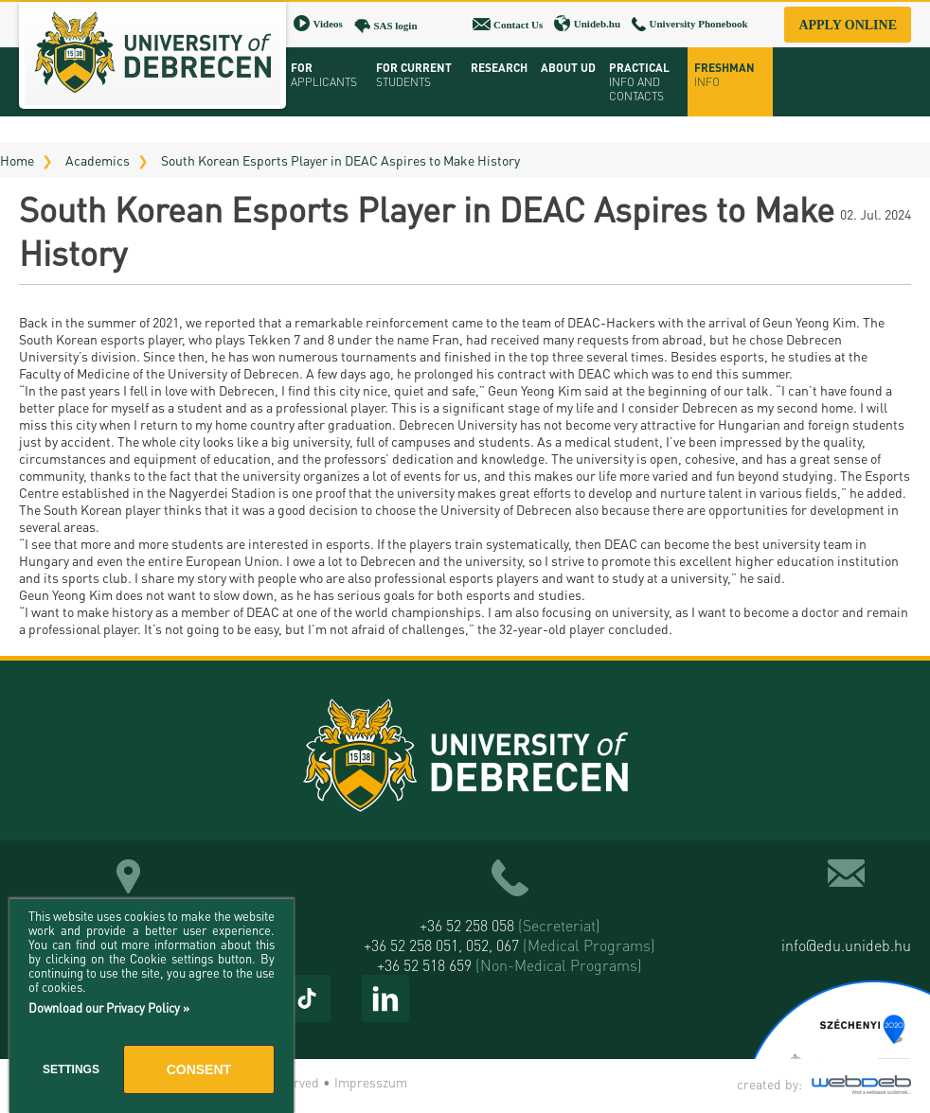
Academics (97, 159)
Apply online (847, 25)
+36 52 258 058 (510, 925)
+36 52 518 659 (509, 965)
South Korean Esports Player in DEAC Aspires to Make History (340, 159)
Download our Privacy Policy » (108, 1007)
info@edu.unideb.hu (846, 945)
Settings (71, 1069)
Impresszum (370, 1081)
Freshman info (724, 75)
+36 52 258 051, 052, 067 (509, 945)
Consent (199, 1069)
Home (17, 159)
